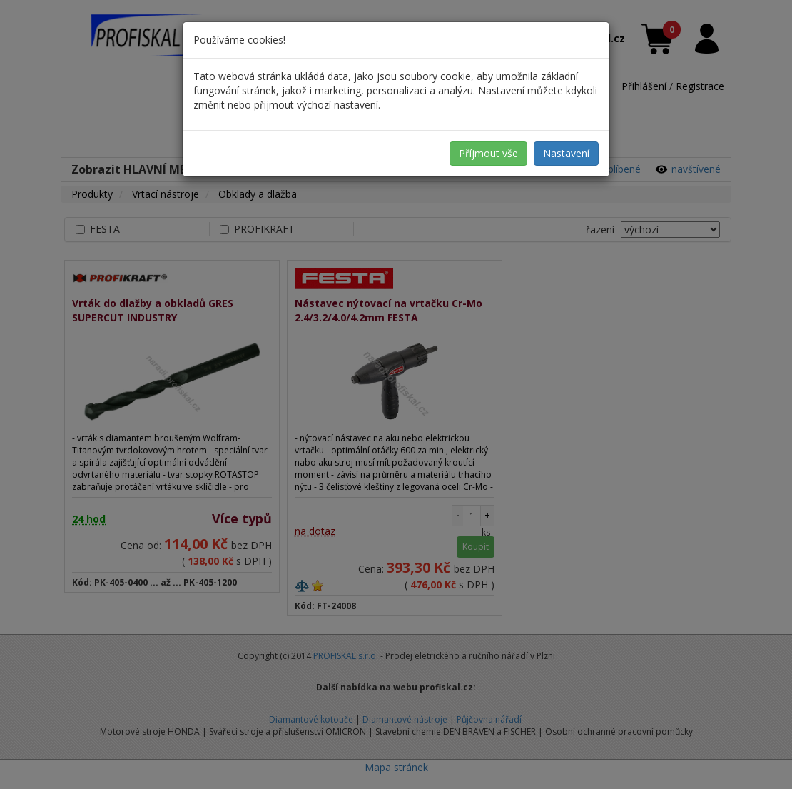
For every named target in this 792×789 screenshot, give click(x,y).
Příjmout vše (488, 153)
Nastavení (566, 153)
